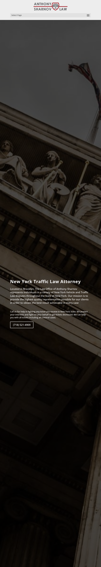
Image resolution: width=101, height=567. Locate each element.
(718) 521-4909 (22, 325)
